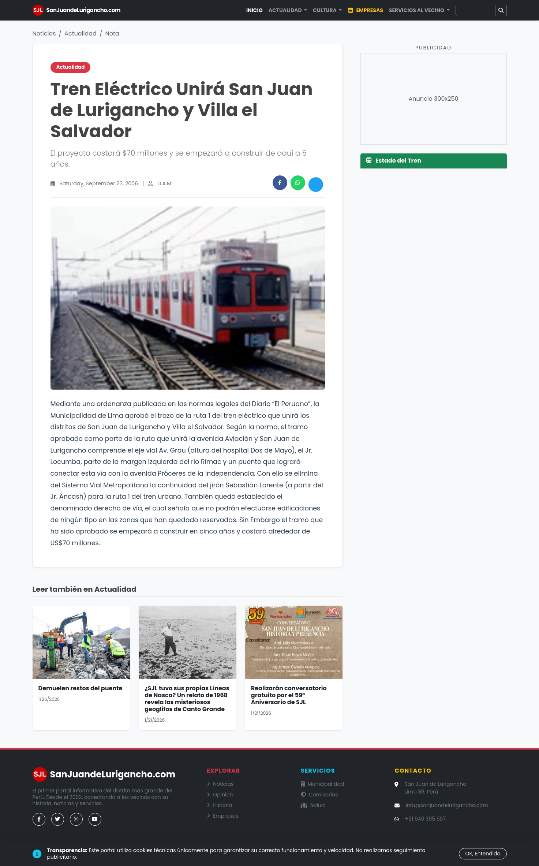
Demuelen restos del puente (80, 688)
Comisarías (319, 794)
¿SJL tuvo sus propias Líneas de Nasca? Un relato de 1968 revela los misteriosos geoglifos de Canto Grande (187, 699)
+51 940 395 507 (425, 818)
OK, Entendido (482, 853)
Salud (313, 805)
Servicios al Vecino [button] (417, 10)
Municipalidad (322, 784)
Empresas (365, 10)
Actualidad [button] (286, 10)
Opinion (220, 794)
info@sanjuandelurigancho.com (446, 805)
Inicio (254, 10)
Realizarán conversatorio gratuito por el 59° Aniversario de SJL (289, 695)
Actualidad (80, 33)
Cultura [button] (325, 10)
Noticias (44, 33)
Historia (219, 805)
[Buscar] (475, 10)
